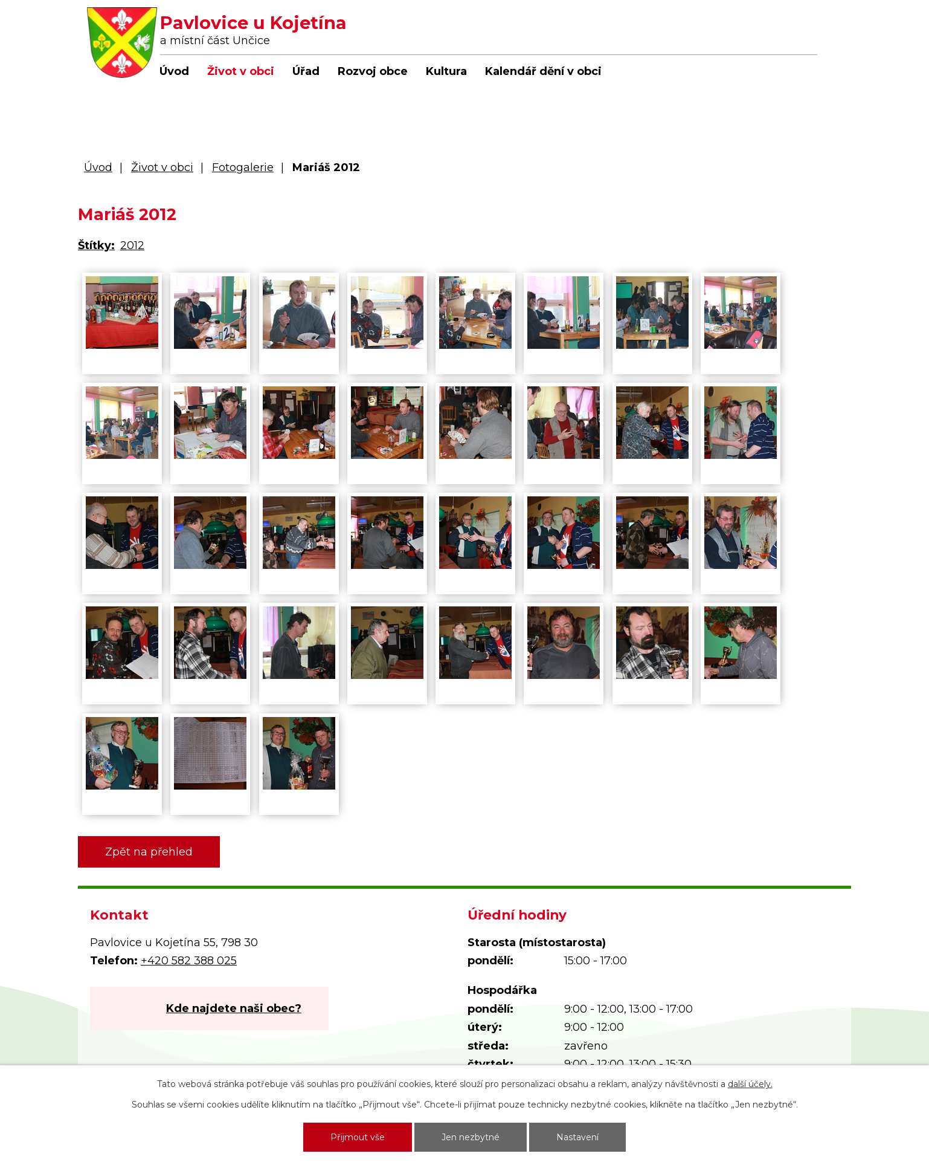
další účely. (750, 1084)
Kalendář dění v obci (543, 71)
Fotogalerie (243, 167)
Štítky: (96, 245)
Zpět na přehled (149, 852)
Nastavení (577, 1137)
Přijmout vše (357, 1137)
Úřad (306, 71)
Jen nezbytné (471, 1137)
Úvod (174, 71)
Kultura (446, 71)
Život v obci (240, 71)
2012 (132, 245)
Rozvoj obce (373, 71)
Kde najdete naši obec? (233, 1008)
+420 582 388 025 (189, 960)
